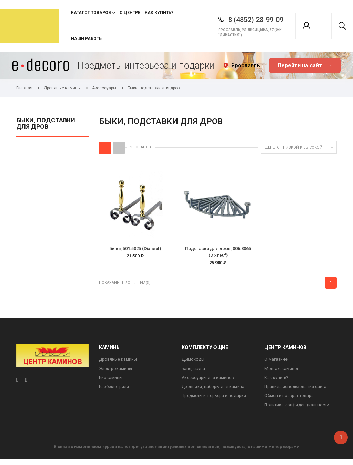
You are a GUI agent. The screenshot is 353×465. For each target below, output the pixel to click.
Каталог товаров (91, 12)
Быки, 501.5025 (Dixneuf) (135, 248)
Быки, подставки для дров (45, 123)
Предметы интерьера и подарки (216, 400)
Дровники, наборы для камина (214, 391)
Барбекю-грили (115, 391)
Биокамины (111, 381)
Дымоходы (193, 362)
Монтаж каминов (282, 372)
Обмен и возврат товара (290, 400)
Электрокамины (116, 372)
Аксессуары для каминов (209, 381)
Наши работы (86, 38)
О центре (130, 12)
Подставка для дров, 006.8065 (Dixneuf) (218, 252)
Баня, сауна (193, 372)
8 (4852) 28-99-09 (247, 19)
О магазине (276, 362)
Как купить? (159, 12)
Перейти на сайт (305, 66)
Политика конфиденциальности (298, 410)
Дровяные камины (119, 362)
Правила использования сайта (297, 391)
